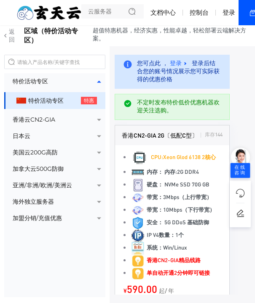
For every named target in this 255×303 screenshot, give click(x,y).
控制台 (199, 12)
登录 (229, 12)
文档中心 (163, 12)
